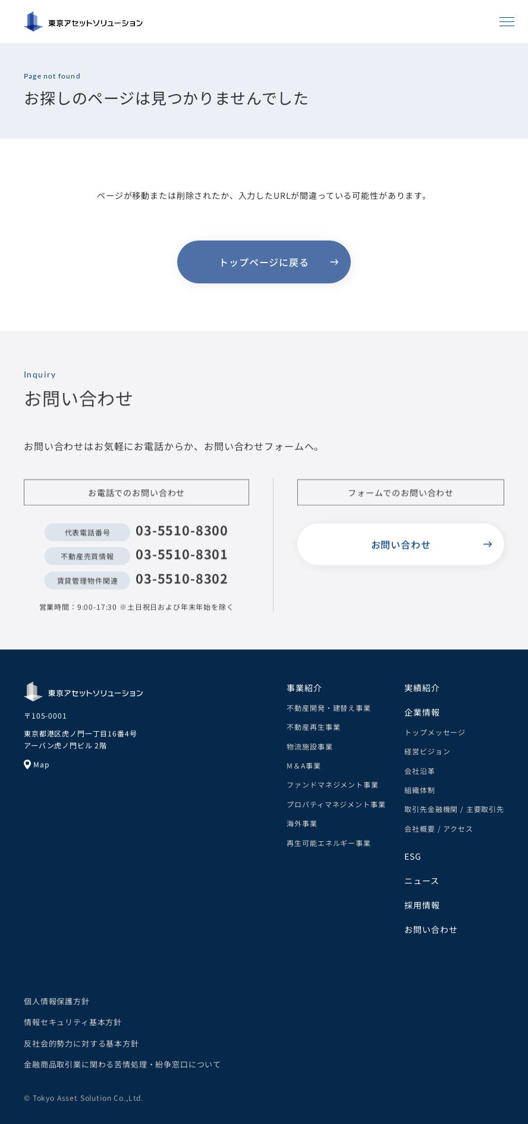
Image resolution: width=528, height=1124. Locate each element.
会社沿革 (419, 771)
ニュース (421, 880)
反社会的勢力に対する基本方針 (81, 1043)
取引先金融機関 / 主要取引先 (454, 809)
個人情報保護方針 (57, 1001)
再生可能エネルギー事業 (328, 843)
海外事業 (302, 823)
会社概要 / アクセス (438, 828)
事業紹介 (304, 688)
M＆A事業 (303, 765)
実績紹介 (421, 688)
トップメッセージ (435, 732)
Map (36, 764)
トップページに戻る (264, 262)
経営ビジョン (427, 751)
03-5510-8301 (182, 557)
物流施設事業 (309, 746)
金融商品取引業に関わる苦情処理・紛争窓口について (122, 1064)
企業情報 (421, 712)
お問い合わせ (401, 548)
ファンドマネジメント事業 (332, 784)
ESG (413, 856)
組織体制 (419, 790)
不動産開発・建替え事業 (328, 707)
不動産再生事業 (313, 727)
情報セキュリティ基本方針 (73, 1022)
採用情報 (421, 905)
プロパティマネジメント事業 (336, 804)
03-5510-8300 (182, 533)
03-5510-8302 (182, 581)
